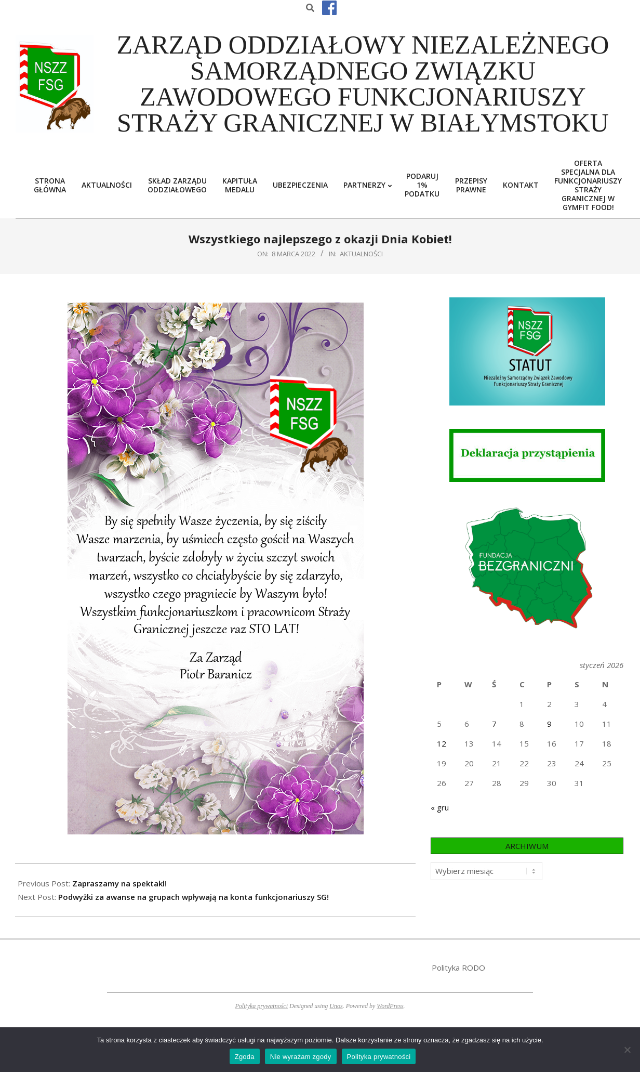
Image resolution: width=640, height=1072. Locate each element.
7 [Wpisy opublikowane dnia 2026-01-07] (494, 723)
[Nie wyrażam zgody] (627, 1049)
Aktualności (361, 253)
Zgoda (245, 1057)
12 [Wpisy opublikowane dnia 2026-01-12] (441, 743)
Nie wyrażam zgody (300, 1057)
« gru (440, 807)
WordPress (390, 1006)
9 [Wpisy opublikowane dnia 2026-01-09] (549, 723)
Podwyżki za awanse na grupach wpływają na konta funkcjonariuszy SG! (193, 897)
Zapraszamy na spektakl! (119, 883)
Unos (335, 1006)
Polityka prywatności (261, 1006)
